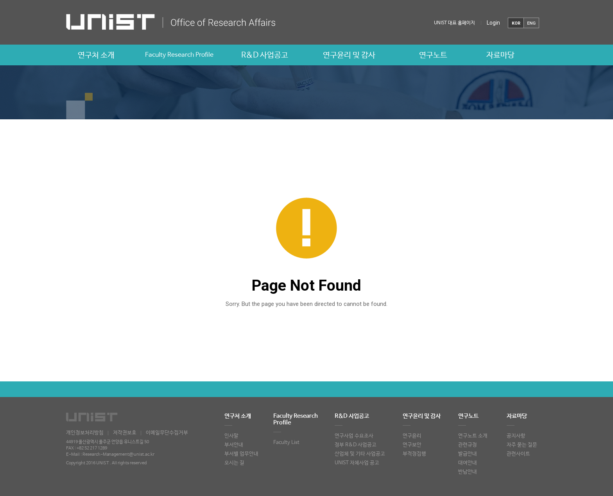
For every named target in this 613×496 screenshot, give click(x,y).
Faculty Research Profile (179, 55)
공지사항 (516, 436)
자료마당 (500, 55)
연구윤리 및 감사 (349, 55)
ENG (531, 23)
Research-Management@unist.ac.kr (118, 454)
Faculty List (286, 443)
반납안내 (467, 472)
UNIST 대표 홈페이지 (454, 23)
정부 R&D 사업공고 (355, 445)
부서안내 (233, 445)
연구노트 (433, 55)
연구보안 (412, 445)
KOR (516, 23)
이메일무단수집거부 (167, 433)
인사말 (231, 436)
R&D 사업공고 (264, 55)
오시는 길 (234, 463)
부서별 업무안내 (241, 454)
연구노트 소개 (473, 436)
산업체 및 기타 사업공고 (360, 454)
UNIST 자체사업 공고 (357, 463)
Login (493, 23)
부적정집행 (414, 454)
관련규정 (467, 445)
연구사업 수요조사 (354, 436)
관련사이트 (518, 454)
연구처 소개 (96, 55)
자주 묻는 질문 (522, 445)
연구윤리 (412, 436)
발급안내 (467, 454)
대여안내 (467, 463)
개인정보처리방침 (85, 433)
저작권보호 (124, 433)
